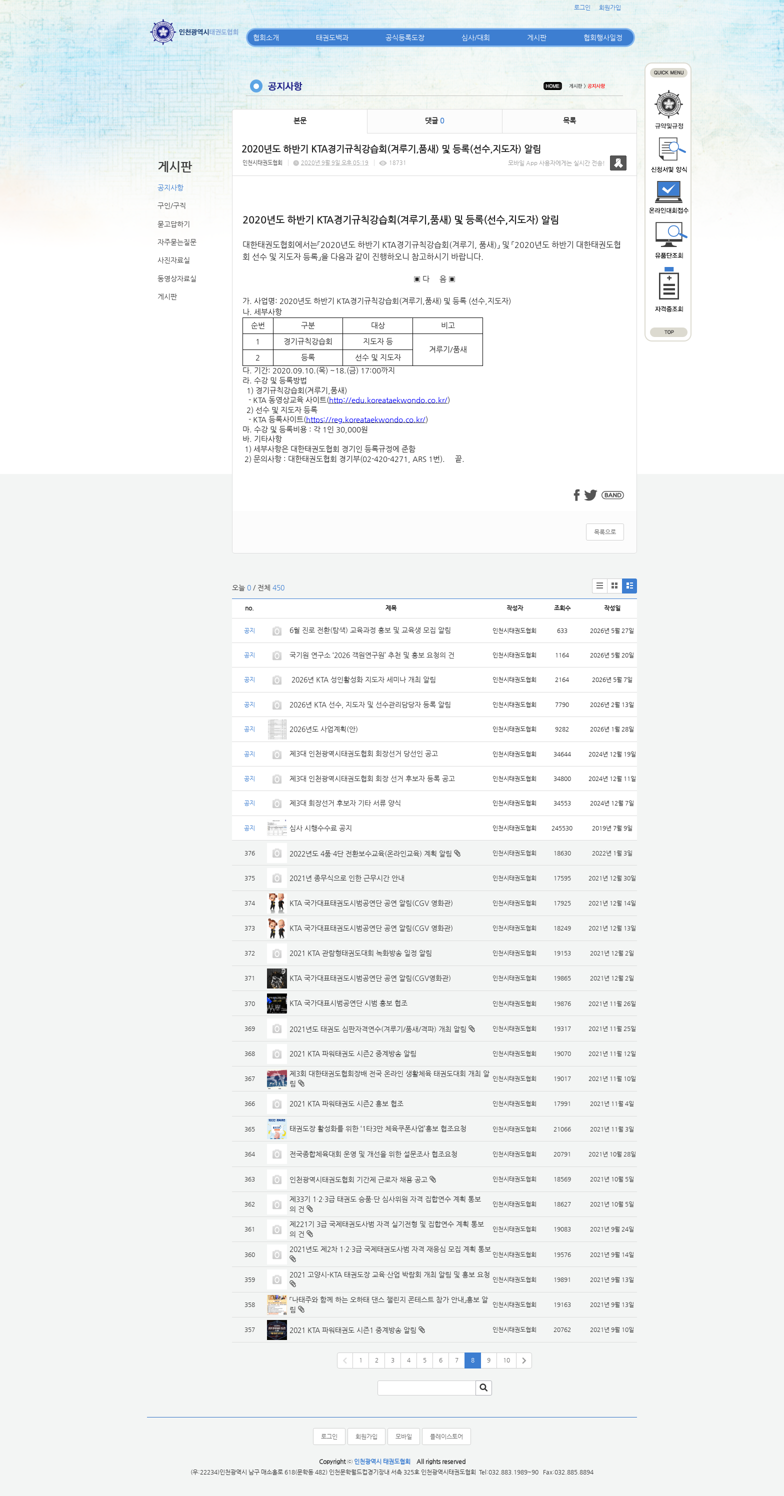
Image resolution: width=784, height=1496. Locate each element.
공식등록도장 (405, 38)
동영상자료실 (177, 278)
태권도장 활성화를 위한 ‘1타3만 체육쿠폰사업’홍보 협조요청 (378, 1128)
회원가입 (610, 7)
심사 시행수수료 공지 (321, 828)
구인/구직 (172, 206)
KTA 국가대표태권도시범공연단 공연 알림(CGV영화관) (370, 978)
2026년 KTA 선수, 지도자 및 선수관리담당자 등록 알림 (370, 704)
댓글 (434, 120)
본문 (300, 120)
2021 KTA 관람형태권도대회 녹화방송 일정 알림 (361, 953)
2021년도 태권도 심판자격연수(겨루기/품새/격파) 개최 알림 (378, 1029)
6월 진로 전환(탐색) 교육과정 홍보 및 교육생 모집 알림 (370, 630)
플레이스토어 (446, 1436)
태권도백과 (332, 38)
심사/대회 (476, 38)
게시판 (536, 38)
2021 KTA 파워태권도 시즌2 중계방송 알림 (353, 1054)
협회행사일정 (603, 38)
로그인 (582, 7)
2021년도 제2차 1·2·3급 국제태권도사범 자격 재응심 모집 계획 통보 (390, 1249)
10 (506, 1360)
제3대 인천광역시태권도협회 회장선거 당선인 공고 (364, 754)
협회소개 (266, 38)
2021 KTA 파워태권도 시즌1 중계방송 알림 (353, 1330)
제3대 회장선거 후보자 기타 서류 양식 (345, 803)
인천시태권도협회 (262, 163)
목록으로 (605, 532)
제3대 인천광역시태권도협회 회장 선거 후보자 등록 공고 (372, 778)
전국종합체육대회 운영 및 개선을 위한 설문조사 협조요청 (374, 1154)
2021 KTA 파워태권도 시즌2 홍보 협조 (347, 1104)
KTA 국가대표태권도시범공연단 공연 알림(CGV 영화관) (371, 903)
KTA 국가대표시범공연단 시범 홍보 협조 (349, 1003)
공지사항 (171, 188)
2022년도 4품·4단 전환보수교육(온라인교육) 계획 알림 (371, 854)
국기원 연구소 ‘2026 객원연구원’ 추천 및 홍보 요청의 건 (372, 655)
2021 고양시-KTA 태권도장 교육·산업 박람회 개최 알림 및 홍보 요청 (390, 1274)
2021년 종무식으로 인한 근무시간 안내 (347, 878)
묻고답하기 (174, 224)
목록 (569, 120)
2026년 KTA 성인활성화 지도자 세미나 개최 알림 (363, 680)
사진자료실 (174, 260)
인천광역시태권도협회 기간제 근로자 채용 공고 (359, 1180)
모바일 (404, 1436)
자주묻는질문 (177, 242)
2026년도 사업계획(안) (324, 729)
